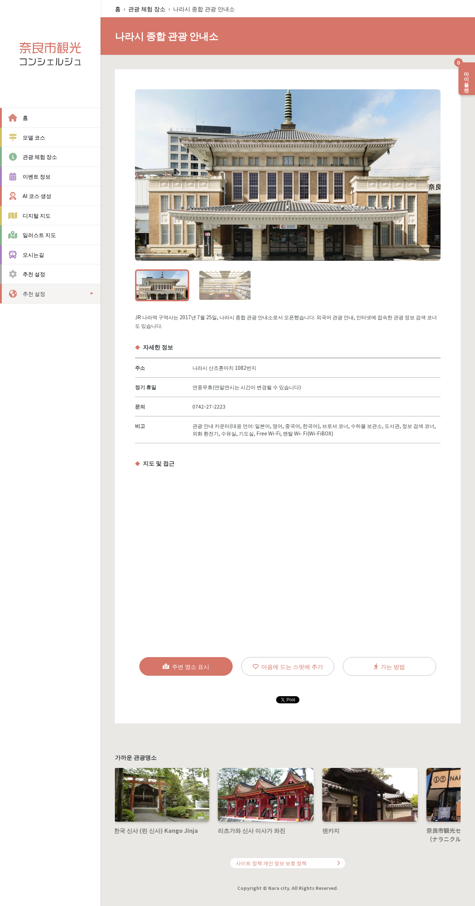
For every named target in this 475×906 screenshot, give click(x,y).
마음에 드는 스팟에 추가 (288, 666)
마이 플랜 (464, 75)
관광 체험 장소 (147, 8)
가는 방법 (389, 666)
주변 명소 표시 (186, 666)
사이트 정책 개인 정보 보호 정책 (288, 863)
